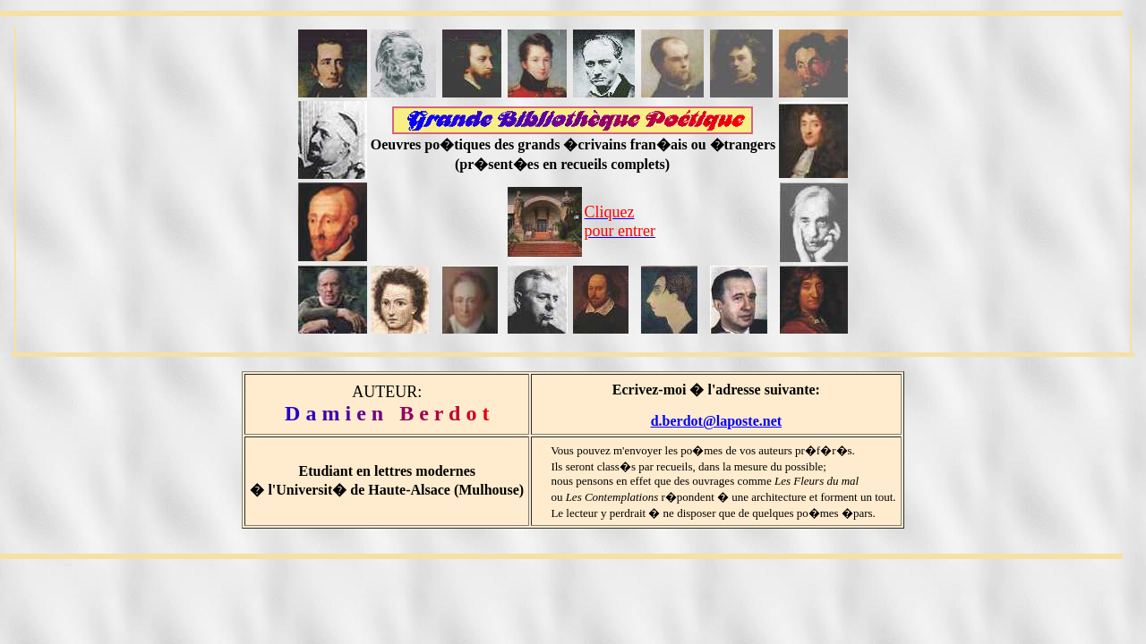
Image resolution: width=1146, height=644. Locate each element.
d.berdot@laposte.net (716, 420)
